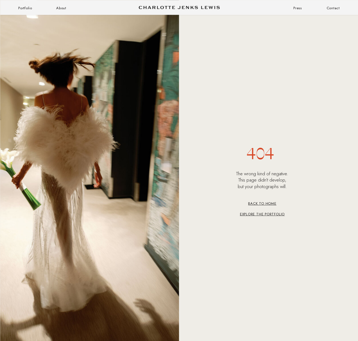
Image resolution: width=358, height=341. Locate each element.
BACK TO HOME (262, 203)
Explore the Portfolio (262, 214)
